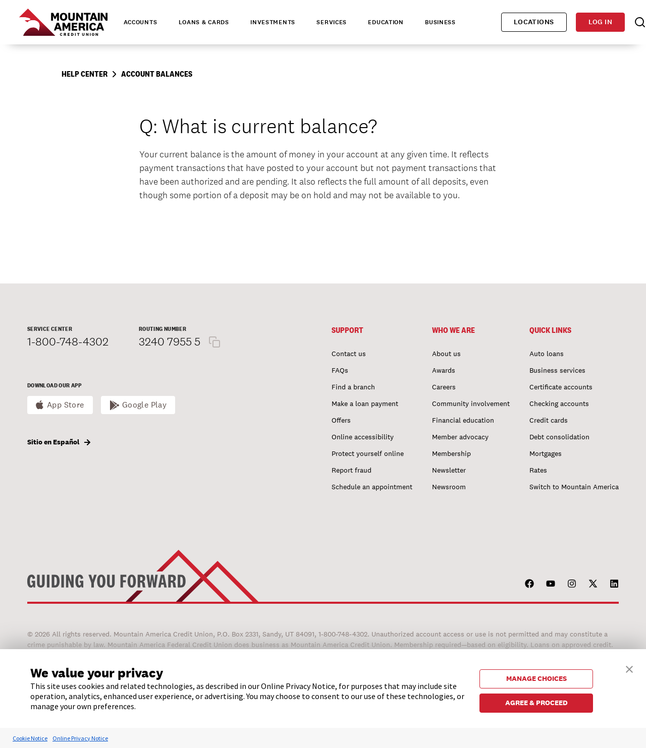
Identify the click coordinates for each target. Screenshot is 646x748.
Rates (538, 470)
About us (446, 353)
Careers (444, 386)
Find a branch (353, 386)
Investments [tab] (272, 22)
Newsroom (449, 486)
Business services (557, 370)
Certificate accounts (561, 386)
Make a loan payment (365, 403)
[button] (629, 668)
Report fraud (351, 470)
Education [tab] (385, 22)
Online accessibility (363, 436)
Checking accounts (559, 403)
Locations (534, 22)
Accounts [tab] (140, 22)
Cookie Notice (30, 738)
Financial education (463, 420)
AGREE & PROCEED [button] (536, 702)
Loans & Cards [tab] (204, 22)
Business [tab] (440, 22)
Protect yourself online (368, 453)
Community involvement (471, 403)
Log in (600, 22)
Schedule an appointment (372, 486)
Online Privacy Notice (80, 738)
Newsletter (449, 470)
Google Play (144, 404)
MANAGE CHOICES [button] (536, 678)
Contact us (349, 353)
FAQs (340, 370)
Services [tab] (331, 22)
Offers (341, 420)
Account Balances (156, 74)
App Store (65, 404)
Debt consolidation (559, 436)
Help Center (84, 74)
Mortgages (545, 453)
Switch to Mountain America (574, 486)
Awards (443, 370)
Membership (451, 453)
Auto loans (546, 353)
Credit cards (548, 420)
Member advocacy (460, 436)
